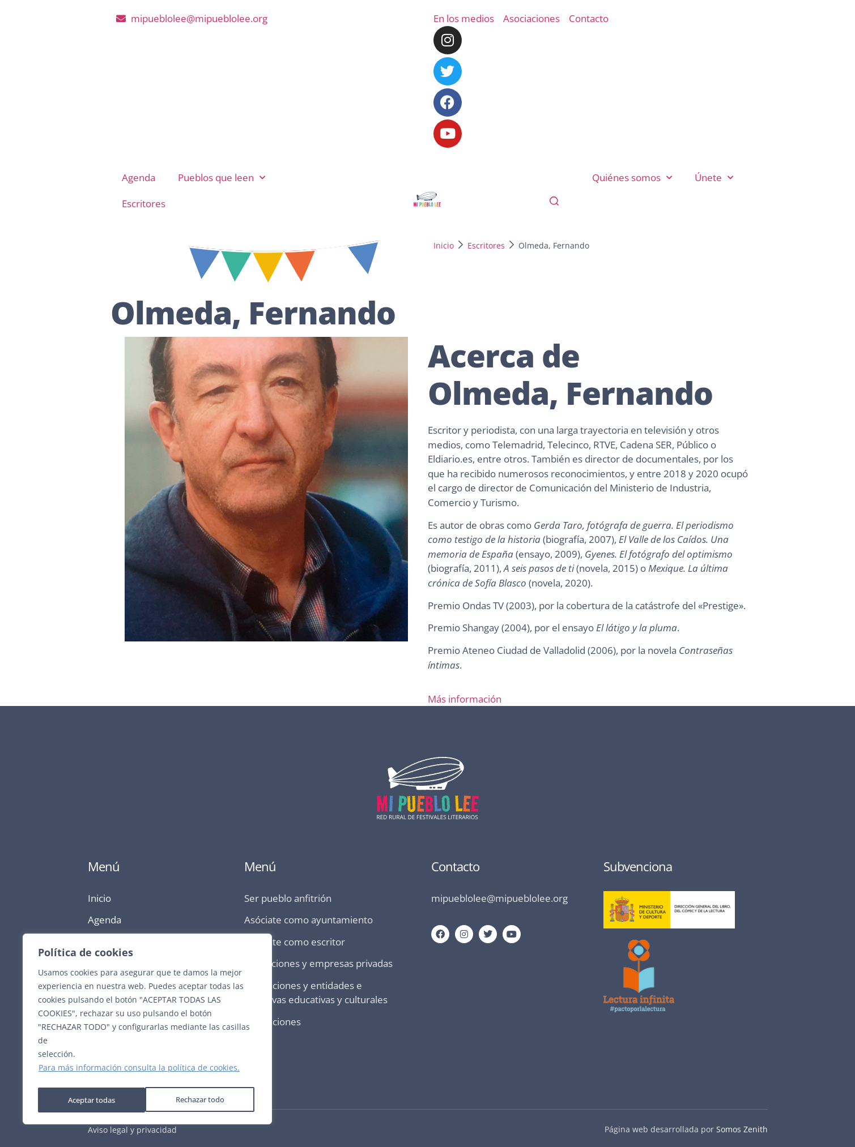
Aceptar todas (203, 1099)
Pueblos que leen (221, 178)
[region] (147, 1031)
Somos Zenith (742, 1129)
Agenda (138, 177)
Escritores (143, 203)
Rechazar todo (92, 1099)
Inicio (443, 245)
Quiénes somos (632, 178)
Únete (714, 178)
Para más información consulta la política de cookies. (139, 1071)
